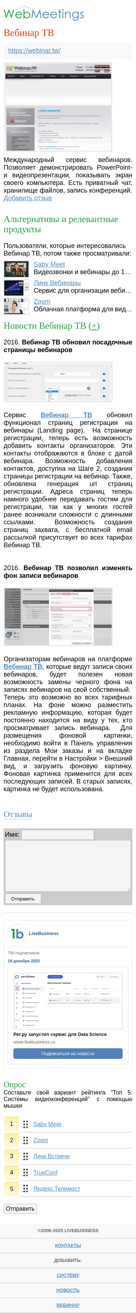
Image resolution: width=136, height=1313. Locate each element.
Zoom (42, 301)
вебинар (68, 1305)
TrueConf (45, 1173)
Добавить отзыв (28, 198)
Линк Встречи (51, 1156)
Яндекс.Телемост (56, 1189)
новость (67, 1290)
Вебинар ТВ (66, 415)
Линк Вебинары (57, 283)
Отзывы (18, 814)
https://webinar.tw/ (34, 50)
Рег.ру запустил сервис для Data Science (60, 1034)
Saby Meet (49, 264)
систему (68, 1275)
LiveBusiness (44, 933)
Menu (121, 13)
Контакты (68, 1245)
